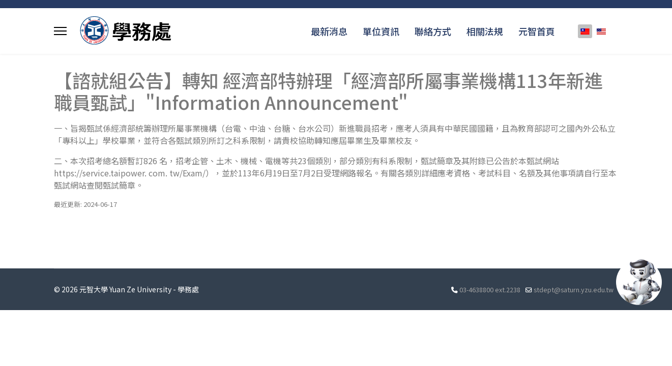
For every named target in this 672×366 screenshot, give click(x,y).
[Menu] (60, 31)
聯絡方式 (433, 31)
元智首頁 (536, 31)
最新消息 (329, 31)
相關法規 (484, 31)
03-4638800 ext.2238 (489, 289)
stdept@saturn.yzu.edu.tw (573, 289)
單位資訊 (381, 31)
